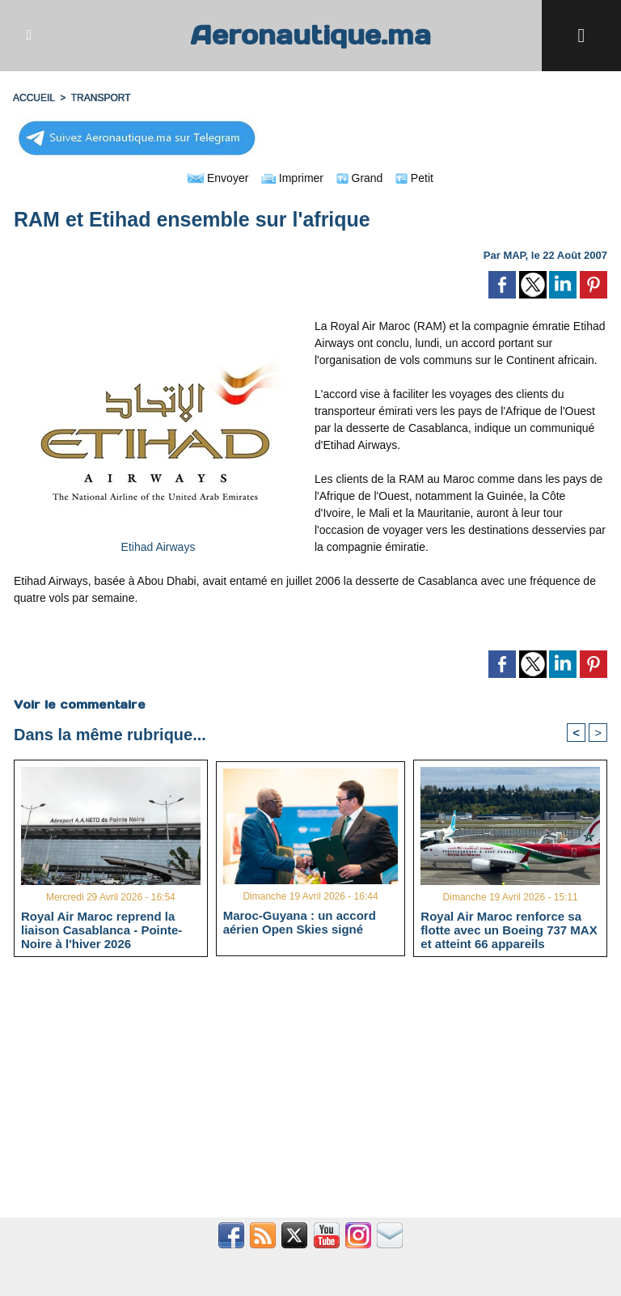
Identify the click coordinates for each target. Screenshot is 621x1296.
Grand (359, 178)
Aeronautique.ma (310, 35)
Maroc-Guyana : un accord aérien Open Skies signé (299, 922)
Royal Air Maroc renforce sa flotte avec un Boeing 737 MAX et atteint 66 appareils (508, 929)
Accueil (34, 98)
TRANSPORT (101, 98)
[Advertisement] (310, 1096)
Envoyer (218, 178)
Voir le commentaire (80, 704)
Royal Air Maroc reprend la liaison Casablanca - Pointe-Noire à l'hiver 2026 (101, 929)
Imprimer (292, 178)
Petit (414, 178)
